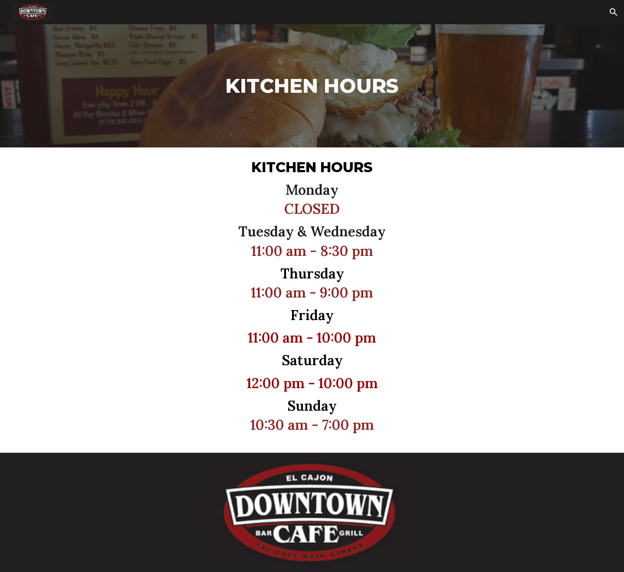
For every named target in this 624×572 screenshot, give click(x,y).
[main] (312, 86)
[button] (613, 12)
